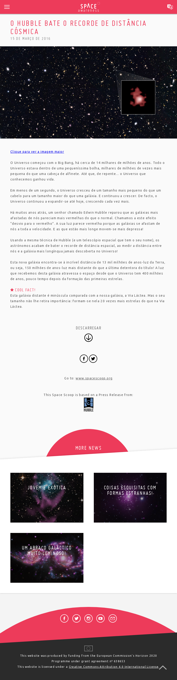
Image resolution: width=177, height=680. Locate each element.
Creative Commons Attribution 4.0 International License (114, 666)
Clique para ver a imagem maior (37, 152)
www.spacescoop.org (94, 378)
